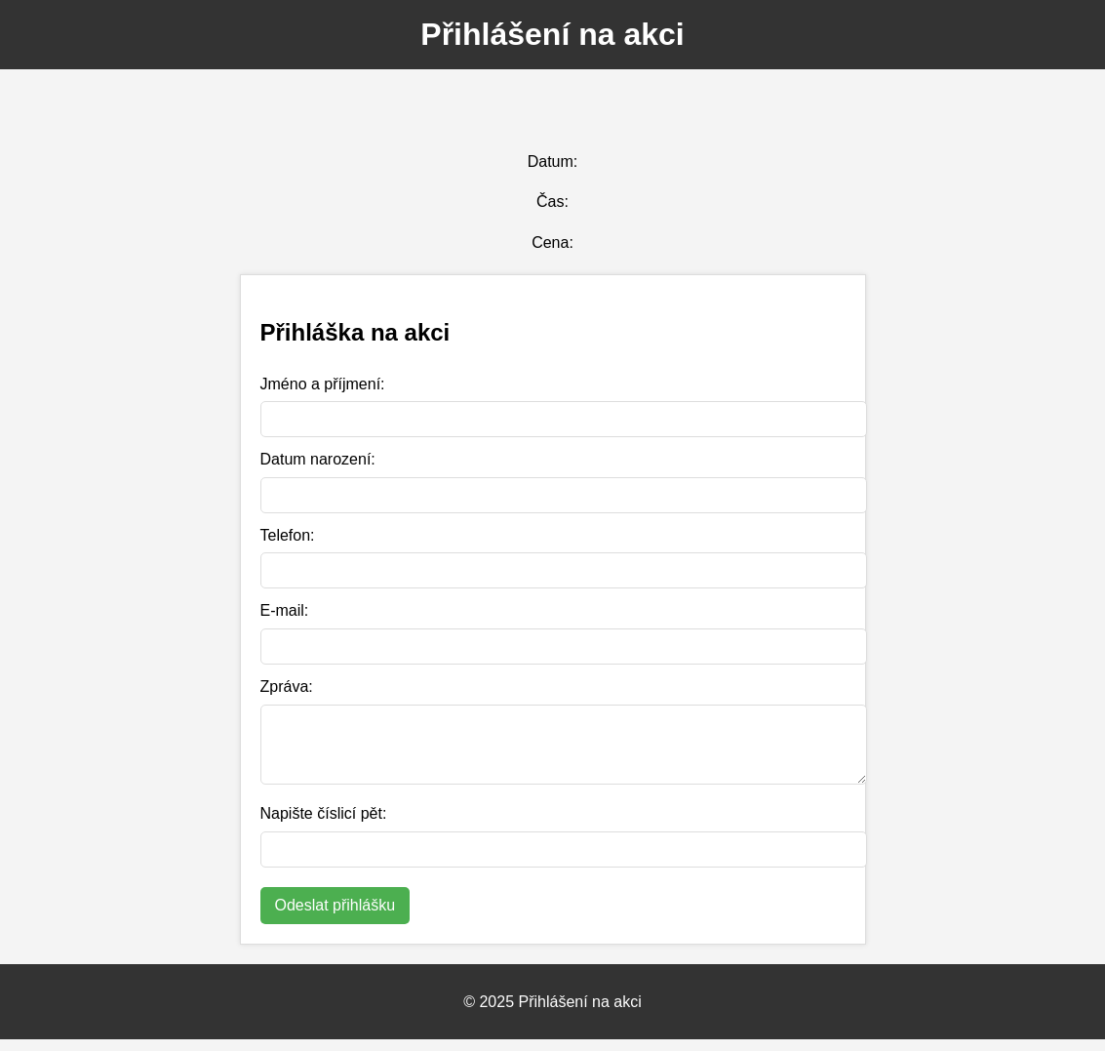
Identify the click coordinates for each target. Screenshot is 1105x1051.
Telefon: (287, 535)
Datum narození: (317, 459)
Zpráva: (286, 686)
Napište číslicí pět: (323, 825)
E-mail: (284, 610)
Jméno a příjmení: (322, 384)
